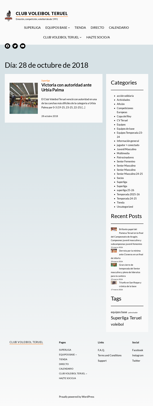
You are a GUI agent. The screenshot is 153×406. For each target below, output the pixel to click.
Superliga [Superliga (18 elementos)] (119, 316)
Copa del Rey (124, 116)
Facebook (137, 348)
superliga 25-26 (125, 190)
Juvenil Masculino (126, 149)
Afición (121, 104)
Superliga (45, 80)
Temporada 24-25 (127, 198)
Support (102, 359)
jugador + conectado (128, 145)
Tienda (120, 202)
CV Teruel (122, 120)
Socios (120, 177)
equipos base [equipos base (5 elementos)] (119, 311)
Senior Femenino (126, 161)
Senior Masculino (126, 165)
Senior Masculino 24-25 (130, 173)
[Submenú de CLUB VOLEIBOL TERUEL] (81, 37)
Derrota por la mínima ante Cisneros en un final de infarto (127, 254)
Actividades (123, 99)
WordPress (88, 396)
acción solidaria (125, 95)
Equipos (121, 124)
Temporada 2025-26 (128, 194)
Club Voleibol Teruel (42, 13)
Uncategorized (125, 206)
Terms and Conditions (109, 354)
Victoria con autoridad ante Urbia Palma (66, 87)
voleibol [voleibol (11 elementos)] (117, 323)
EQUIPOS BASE (56, 27)
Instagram (137, 354)
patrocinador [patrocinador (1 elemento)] (133, 311)
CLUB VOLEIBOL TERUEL (61, 37)
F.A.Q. (101, 348)
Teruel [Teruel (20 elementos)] (135, 316)
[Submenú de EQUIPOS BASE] (69, 27)
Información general (128, 140)
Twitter (136, 359)
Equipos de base (125, 128)
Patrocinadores (125, 157)
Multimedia (123, 153)
